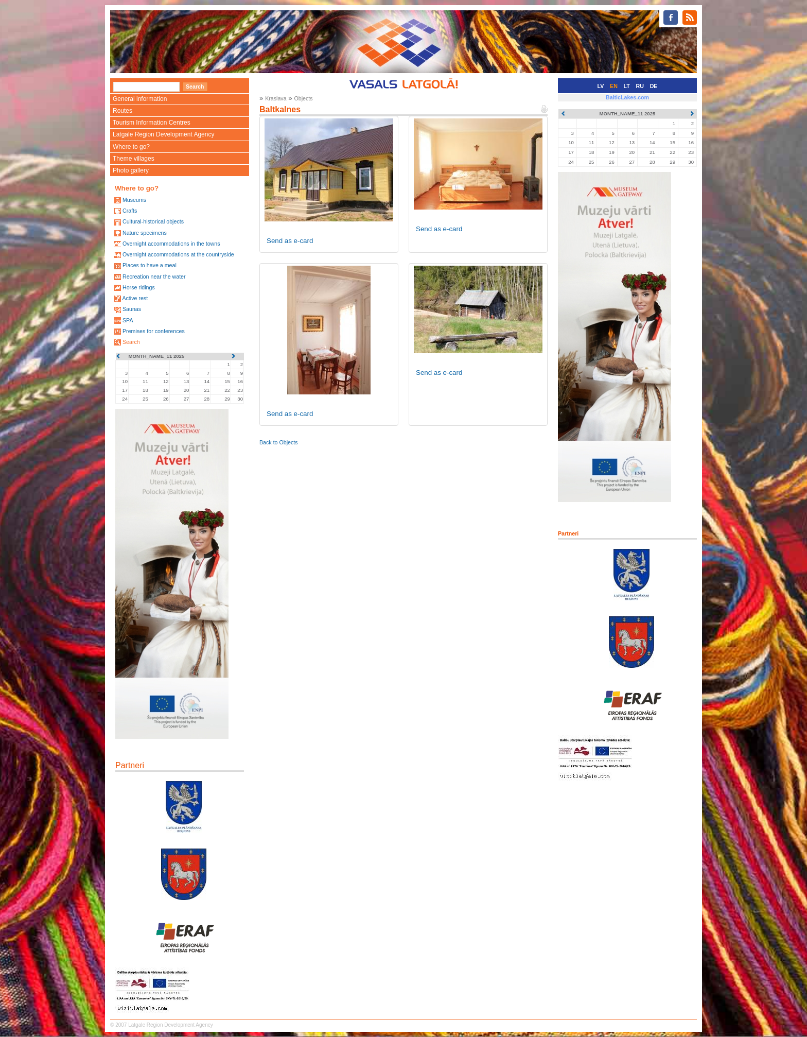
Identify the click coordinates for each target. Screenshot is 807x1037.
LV (601, 86)
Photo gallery (131, 170)
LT (627, 86)
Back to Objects (278, 442)
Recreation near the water (154, 276)
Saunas (131, 309)
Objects (303, 98)
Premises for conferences (153, 331)
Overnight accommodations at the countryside (178, 254)
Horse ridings (138, 287)
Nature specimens (144, 233)
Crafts (129, 211)
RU (640, 86)
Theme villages (133, 158)
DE (654, 86)
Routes (122, 110)
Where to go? (131, 146)
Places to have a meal (149, 265)
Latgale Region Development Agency (163, 134)
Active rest (135, 298)
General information (140, 98)
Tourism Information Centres (151, 122)
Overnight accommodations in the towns (171, 243)
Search (131, 342)
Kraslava (275, 98)
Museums (134, 200)
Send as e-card (290, 241)
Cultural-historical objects (153, 221)
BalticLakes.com (627, 97)
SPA (127, 320)
